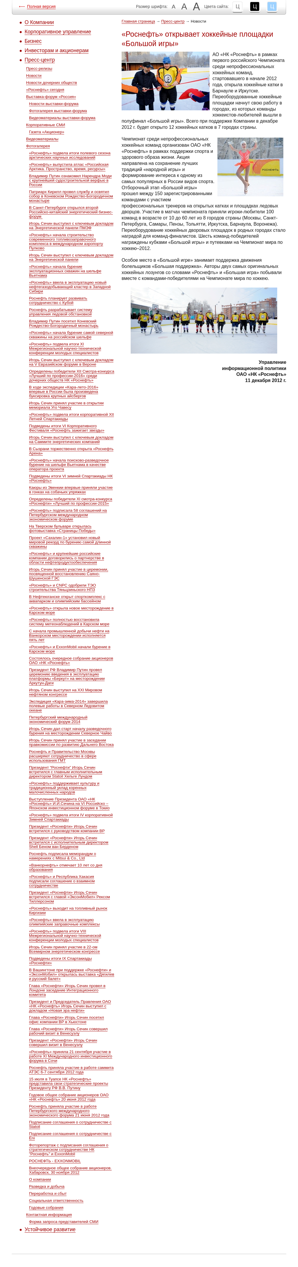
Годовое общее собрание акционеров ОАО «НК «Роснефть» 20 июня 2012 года (69, 1097)
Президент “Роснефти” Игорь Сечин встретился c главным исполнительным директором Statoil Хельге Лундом (65, 771)
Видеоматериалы (42, 139)
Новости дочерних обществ (51, 82)
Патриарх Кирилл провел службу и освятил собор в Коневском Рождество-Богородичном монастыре (71, 196)
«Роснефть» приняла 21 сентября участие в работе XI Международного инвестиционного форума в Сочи (70, 1056)
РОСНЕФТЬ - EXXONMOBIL (55, 1161)
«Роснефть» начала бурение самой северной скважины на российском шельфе (71, 334)
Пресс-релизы (39, 68)
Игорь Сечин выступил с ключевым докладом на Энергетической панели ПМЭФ (71, 225)
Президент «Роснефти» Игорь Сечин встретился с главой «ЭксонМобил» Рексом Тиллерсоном (69, 896)
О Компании (39, 22)
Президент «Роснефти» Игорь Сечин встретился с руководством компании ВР (67, 828)
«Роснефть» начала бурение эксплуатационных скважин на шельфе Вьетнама (65, 271)
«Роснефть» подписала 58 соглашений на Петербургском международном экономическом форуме (68, 514)
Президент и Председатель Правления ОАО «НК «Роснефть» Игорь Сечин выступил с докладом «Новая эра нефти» (70, 1006)
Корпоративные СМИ (45, 125)
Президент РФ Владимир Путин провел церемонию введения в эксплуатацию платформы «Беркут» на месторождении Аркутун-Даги (67, 676)
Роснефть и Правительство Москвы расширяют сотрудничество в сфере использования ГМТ (62, 756)
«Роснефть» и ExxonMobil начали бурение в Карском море (69, 649)
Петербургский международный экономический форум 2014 (58, 719)
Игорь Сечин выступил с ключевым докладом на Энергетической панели (71, 257)
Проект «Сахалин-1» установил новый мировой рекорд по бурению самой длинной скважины (70, 542)
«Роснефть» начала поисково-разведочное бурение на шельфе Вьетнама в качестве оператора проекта (69, 464)
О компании (40, 1179)
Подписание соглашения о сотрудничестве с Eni (70, 1135)
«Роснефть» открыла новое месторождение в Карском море (71, 610)
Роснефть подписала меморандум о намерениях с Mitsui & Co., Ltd (62, 856)
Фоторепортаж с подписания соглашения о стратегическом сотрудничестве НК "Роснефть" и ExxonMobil (68, 1149)
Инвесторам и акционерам (56, 50)
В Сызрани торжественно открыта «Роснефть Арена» (71, 451)
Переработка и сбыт (48, 1193)
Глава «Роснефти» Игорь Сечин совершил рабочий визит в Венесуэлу (68, 1031)
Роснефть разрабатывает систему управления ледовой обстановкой (60, 312)
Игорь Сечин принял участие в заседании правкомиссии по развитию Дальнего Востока (71, 742)
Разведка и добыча (46, 1186)
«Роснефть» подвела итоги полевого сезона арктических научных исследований (69, 155)
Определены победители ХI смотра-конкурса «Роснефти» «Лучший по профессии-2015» (70, 501)
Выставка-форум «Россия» (51, 96)
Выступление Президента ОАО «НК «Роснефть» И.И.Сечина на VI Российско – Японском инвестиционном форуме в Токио (69, 803)
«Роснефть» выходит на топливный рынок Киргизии (68, 910)
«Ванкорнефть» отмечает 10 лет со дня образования (65, 867)
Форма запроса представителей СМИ (63, 1221)
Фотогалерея (38, 146)
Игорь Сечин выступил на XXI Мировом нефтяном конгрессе (65, 692)
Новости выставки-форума (54, 104)
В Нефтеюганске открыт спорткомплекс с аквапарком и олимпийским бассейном (67, 598)
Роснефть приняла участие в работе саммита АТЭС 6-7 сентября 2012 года (71, 1069)
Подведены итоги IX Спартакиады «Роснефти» (60, 960)
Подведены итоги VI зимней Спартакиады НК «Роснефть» (71, 478)
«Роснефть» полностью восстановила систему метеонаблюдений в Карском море (69, 621)
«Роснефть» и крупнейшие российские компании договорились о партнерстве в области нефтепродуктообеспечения (66, 558)
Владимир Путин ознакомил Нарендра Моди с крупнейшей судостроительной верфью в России (70, 180)
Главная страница (138, 21)
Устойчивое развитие (50, 1229)
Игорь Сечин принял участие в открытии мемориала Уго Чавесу (66, 405)
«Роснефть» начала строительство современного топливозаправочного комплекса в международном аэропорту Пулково (66, 241)
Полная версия (41, 6)
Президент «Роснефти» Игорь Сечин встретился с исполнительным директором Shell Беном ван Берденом (68, 842)
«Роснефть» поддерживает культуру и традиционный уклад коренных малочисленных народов (64, 787)
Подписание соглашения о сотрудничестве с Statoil (70, 1124)
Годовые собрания (46, 1207)
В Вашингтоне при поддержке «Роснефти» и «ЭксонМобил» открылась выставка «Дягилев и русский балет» (71, 974)
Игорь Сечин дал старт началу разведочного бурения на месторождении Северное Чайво (70, 731)
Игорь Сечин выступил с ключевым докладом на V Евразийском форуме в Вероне (71, 362)
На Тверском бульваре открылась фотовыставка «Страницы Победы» (62, 528)
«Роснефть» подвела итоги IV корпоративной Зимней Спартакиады (71, 817)
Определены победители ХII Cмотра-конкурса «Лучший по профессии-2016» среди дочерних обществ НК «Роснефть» (71, 375)
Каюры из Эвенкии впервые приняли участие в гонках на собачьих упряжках (71, 489)
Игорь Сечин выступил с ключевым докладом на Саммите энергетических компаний (71, 439)
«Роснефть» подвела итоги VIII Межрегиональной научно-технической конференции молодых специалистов (65, 935)
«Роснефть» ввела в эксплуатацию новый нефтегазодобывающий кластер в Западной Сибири (70, 286)
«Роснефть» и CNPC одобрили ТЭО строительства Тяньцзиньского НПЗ (62, 587)
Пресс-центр (40, 60)
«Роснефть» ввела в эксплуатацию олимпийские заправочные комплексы (64, 922)
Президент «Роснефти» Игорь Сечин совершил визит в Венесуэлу (63, 1042)
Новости (34, 75)
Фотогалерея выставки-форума (58, 111)
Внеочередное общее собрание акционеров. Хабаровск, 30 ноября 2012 (70, 1170)
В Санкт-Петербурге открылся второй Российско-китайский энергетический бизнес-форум (71, 212)
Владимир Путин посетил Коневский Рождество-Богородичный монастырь (63, 323)
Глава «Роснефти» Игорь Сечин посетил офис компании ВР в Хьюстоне (66, 1019)
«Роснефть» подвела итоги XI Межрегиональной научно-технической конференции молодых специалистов (65, 348)
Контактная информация (49, 1214)
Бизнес (33, 41)
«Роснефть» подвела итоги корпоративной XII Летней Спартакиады (71, 416)
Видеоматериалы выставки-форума (62, 118)
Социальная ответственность (56, 1200)
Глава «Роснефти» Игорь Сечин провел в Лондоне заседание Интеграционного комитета (67, 990)
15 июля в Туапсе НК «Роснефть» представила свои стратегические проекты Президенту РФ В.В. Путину (68, 1083)
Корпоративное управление (58, 32)
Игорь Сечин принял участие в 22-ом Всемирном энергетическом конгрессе (64, 949)
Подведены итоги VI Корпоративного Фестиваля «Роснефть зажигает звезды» (66, 428)
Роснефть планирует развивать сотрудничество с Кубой (58, 300)
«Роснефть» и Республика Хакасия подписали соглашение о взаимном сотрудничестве (62, 881)
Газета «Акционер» (46, 132)
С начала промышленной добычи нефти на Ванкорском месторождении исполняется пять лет (69, 635)
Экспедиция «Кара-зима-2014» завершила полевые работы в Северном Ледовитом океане (68, 705)
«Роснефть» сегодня (45, 89)
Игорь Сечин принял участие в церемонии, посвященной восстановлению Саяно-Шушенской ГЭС (68, 573)
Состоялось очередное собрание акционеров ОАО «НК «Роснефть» (71, 660)
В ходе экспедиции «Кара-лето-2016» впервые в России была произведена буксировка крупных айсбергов (63, 391)
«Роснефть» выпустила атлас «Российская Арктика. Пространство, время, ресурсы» (68, 166)
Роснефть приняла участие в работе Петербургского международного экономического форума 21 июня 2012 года (69, 1110)
